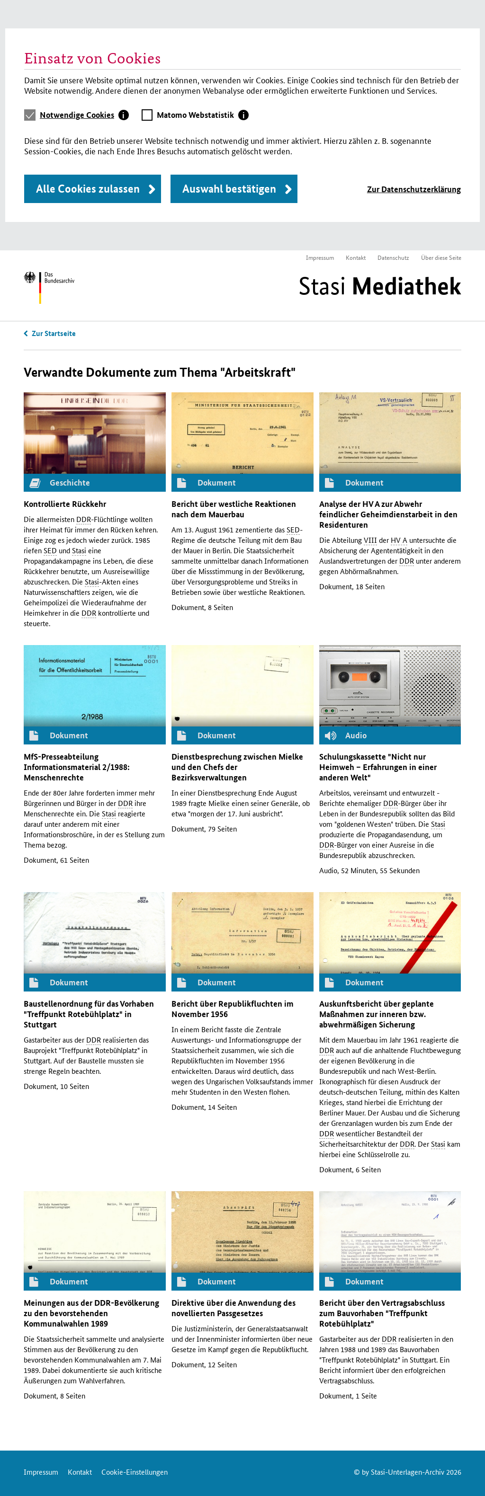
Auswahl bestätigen (229, 188)
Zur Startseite (54, 333)
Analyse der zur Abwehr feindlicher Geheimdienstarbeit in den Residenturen (388, 514)
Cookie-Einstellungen (134, 1472)
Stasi (379, 286)
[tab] (84, 115)
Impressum (320, 257)
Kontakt (356, 257)
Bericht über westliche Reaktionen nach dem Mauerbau (233, 509)
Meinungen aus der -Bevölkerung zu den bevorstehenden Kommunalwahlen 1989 (91, 1313)
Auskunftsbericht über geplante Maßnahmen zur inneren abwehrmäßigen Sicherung (376, 1014)
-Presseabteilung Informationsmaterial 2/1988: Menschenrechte (77, 767)
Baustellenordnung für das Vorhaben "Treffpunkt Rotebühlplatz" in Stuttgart (89, 1014)
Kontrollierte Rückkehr (65, 503)
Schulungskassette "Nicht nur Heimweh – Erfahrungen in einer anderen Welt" (378, 767)
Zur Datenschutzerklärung (414, 189)
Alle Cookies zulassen (88, 188)
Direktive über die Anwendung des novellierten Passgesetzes (233, 1308)
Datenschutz (393, 257)
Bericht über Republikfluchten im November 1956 (232, 1008)
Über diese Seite (441, 257)
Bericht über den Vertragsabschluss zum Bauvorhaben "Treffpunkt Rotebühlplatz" (382, 1313)
